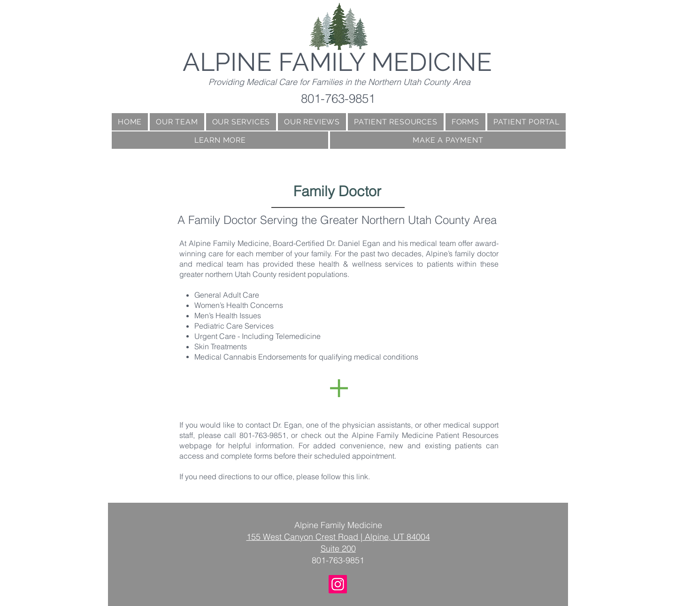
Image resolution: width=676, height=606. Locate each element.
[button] (220, 140)
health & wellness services (364, 263)
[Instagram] (338, 584)
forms (262, 455)
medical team (432, 243)
